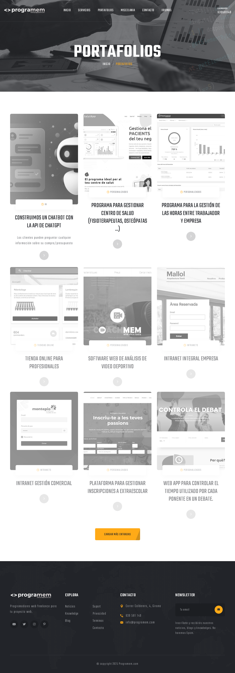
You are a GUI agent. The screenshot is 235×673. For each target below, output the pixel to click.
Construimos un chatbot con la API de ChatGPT (44, 222)
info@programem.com (140, 622)
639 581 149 (134, 615)
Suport (97, 606)
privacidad (99, 613)
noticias (70, 606)
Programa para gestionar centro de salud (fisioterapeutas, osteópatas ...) (117, 218)
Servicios (84, 10)
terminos (98, 621)
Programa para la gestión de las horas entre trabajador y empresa (191, 214)
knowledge (72, 613)
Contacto (148, 10)
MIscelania (128, 10)
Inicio (67, 10)
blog (68, 621)
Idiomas (166, 10)
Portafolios (106, 10)
